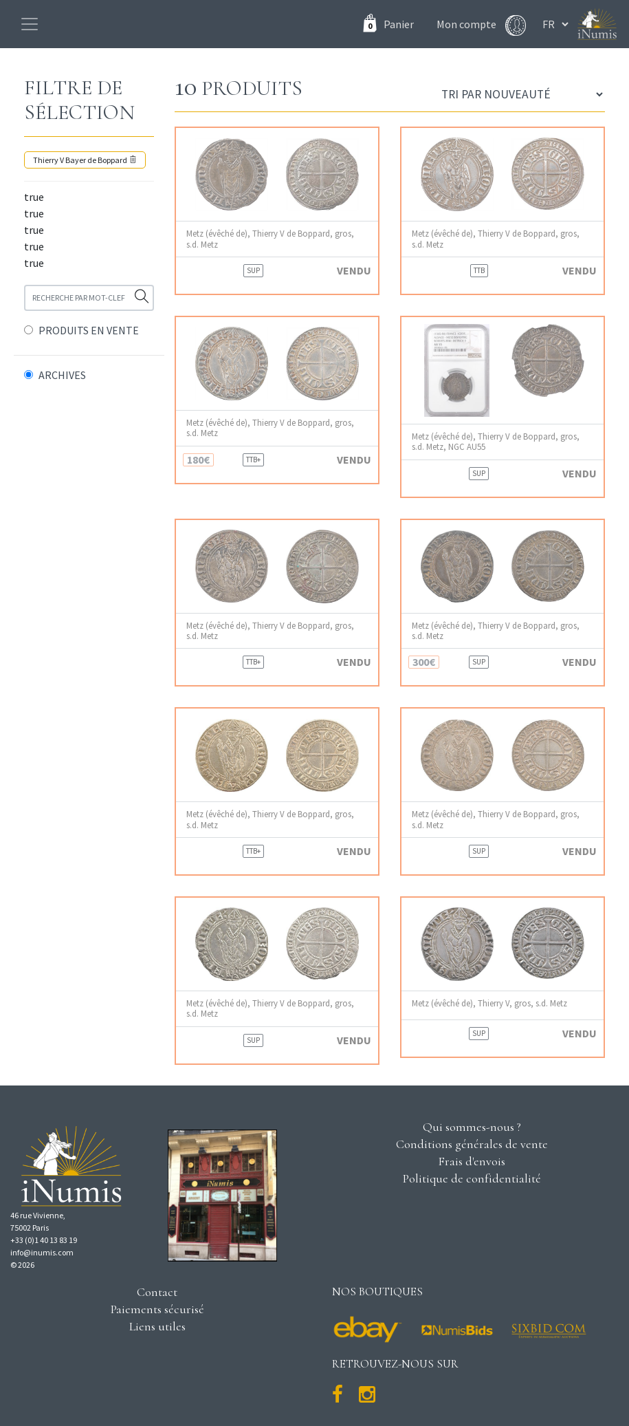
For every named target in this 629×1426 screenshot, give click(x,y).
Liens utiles (157, 1326)
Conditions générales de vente (472, 1144)
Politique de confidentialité (472, 1178)
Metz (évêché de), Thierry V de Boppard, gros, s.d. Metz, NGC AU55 (496, 441)
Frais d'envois (471, 1161)
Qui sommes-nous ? (472, 1126)
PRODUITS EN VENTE (88, 330)
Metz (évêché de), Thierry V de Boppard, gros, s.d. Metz (270, 238)
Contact (157, 1291)
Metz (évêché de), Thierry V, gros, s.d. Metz (489, 1003)
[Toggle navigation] (29, 24)
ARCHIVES (62, 375)
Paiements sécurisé (157, 1309)
